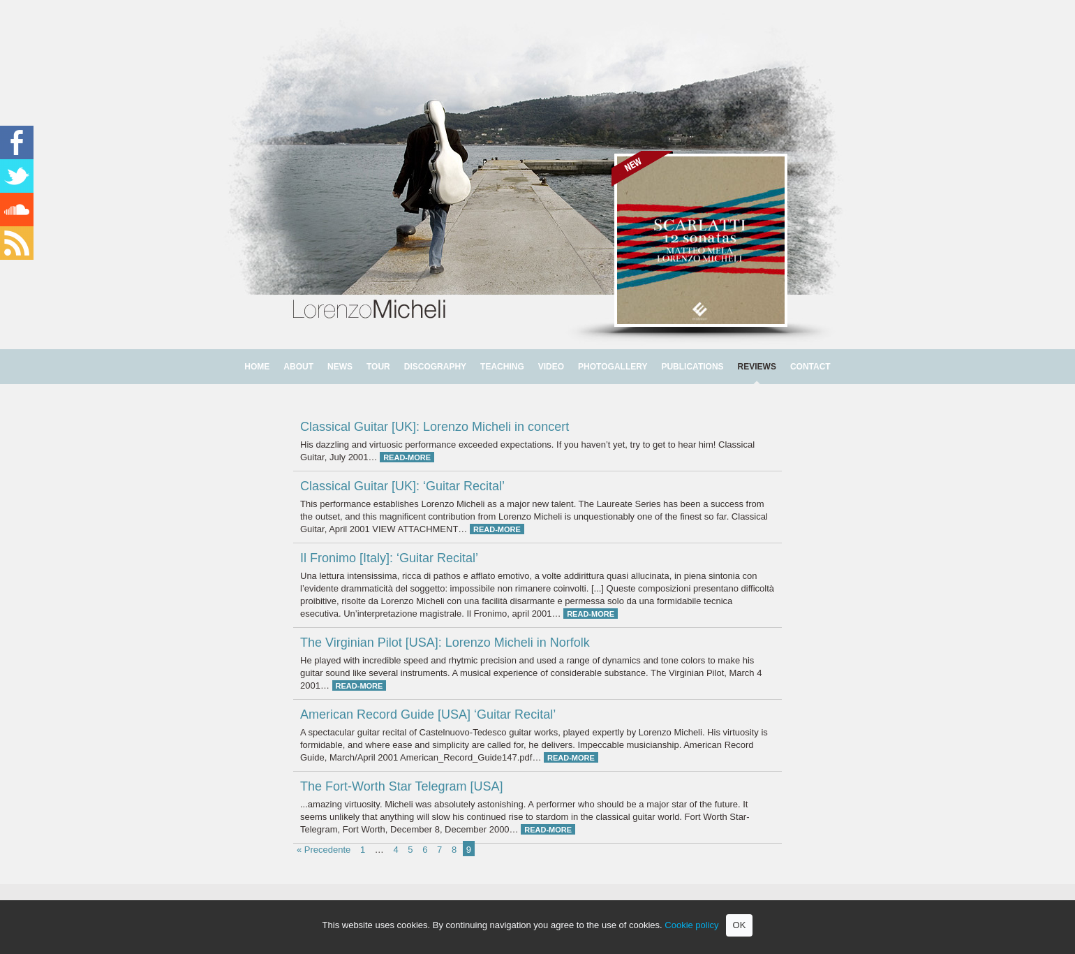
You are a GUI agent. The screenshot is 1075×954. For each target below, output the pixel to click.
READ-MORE (407, 457)
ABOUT (298, 367)
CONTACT (810, 367)
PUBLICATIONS (692, 367)
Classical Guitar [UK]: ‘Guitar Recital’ (402, 486)
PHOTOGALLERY (612, 367)
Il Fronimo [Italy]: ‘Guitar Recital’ (389, 558)
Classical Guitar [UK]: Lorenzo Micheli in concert (434, 427)
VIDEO (551, 367)
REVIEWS (757, 367)
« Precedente (323, 849)
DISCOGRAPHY (435, 367)
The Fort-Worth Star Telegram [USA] (401, 786)
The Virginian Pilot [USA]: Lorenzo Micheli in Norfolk (445, 643)
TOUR (378, 367)
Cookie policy (691, 925)
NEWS (340, 367)
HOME (256, 367)
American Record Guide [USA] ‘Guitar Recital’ (428, 714)
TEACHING (502, 367)
